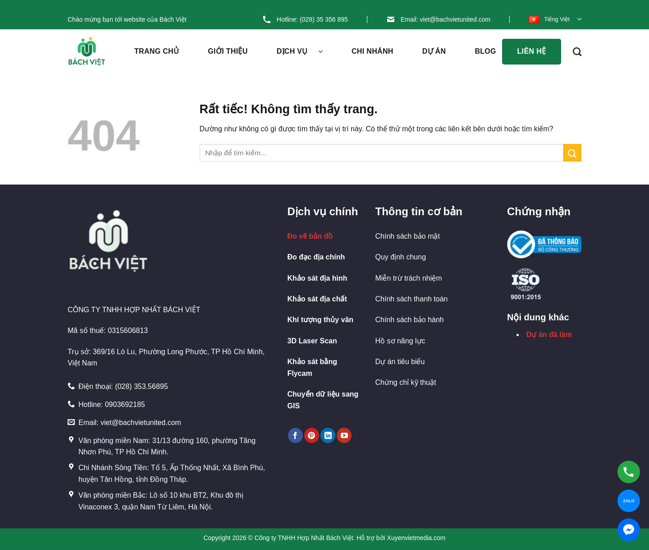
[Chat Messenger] (628, 529)
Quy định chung (400, 257)
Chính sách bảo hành (409, 320)
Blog (493, 51)
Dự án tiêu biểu (400, 361)
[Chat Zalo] (628, 501)
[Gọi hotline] (628, 472)
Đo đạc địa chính (316, 257)
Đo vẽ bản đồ (310, 236)
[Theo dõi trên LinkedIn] (327, 435)
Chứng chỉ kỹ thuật (405, 382)
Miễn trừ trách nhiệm (408, 278)
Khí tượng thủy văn (321, 320)
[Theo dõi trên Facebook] (295, 435)
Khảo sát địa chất (317, 299)
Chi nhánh (372, 51)
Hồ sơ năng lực (400, 341)
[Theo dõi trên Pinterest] (311, 435)
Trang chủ (156, 51)
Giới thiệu (227, 51)
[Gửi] (572, 153)
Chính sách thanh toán (411, 299)
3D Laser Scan (312, 341)
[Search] (577, 51)
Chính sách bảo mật (407, 236)
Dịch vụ (300, 51)
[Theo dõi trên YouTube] (344, 435)
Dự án (434, 51)
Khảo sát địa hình (317, 278)
